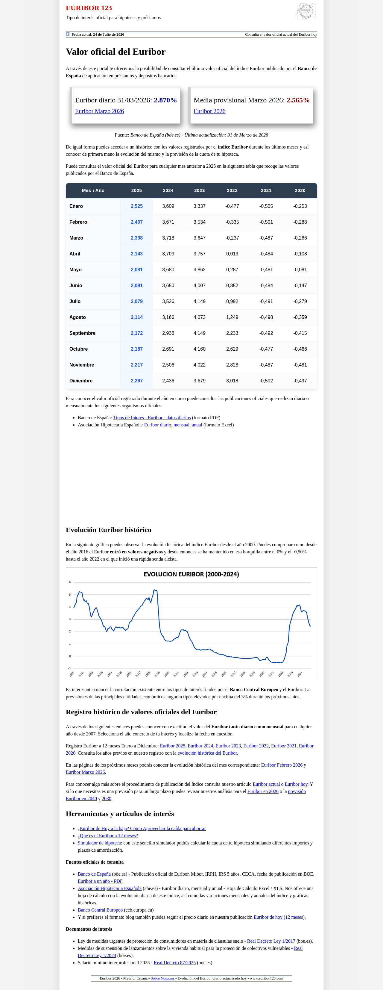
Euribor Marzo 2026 (99, 111)
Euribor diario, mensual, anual (173, 424)
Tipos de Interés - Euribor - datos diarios (152, 417)
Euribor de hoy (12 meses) (279, 917)
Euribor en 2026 (263, 791)
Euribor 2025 (173, 745)
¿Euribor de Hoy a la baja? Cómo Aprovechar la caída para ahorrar (142, 828)
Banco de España (94, 874)
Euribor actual (266, 784)
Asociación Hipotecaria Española (110, 888)
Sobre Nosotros (162, 978)
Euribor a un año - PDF (100, 881)
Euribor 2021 (284, 745)
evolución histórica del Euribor (207, 753)
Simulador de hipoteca (99, 842)
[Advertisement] (191, 476)
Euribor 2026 (209, 111)
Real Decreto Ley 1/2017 (271, 941)
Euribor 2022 (256, 745)
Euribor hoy (296, 784)
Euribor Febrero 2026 (282, 765)
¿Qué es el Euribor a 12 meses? (108, 835)
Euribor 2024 (200, 745)
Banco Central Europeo (100, 909)
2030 (106, 798)
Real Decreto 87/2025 (175, 962)
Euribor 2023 (228, 745)
